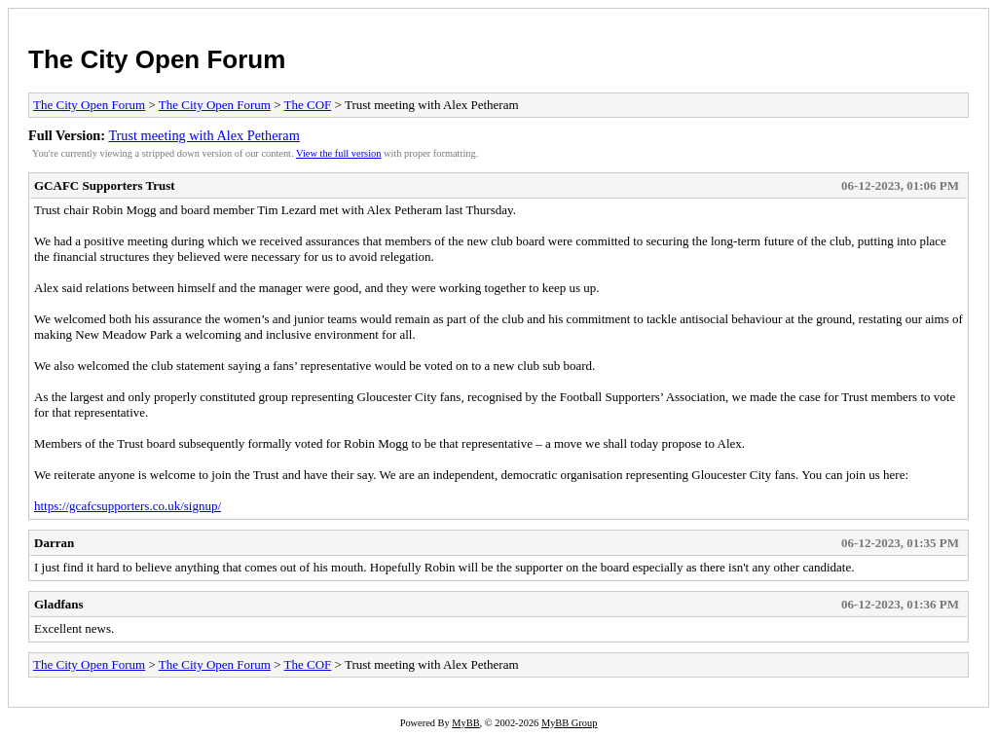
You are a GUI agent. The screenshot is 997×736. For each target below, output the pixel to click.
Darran (54, 542)
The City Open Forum (156, 59)
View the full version (338, 153)
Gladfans (59, 604)
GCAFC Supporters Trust (104, 185)
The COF (308, 104)
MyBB (465, 723)
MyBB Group (569, 723)
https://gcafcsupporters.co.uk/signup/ (127, 505)
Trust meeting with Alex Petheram (203, 135)
